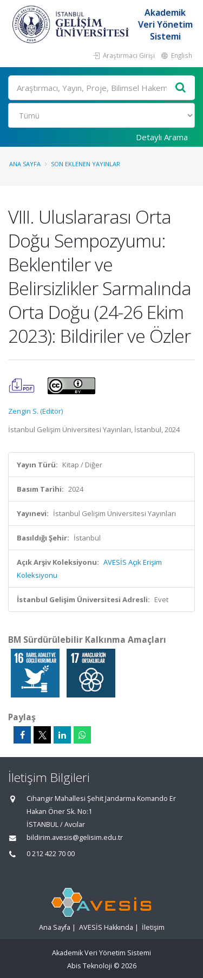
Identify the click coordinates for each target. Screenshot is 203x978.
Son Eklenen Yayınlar (85, 164)
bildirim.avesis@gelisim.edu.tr (75, 837)
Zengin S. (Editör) (35, 411)
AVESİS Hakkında (106, 927)
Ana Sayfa (25, 164)
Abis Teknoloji (89, 965)
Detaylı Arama (162, 137)
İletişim (153, 927)
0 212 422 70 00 (51, 853)
